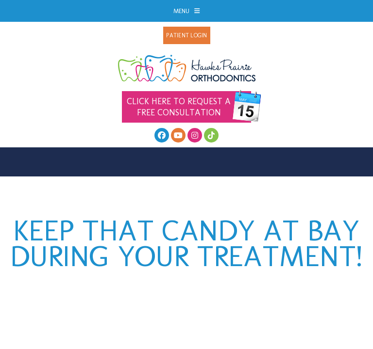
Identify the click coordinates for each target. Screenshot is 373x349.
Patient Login (186, 35)
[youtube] (178, 135)
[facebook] (161, 135)
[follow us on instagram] (194, 135)
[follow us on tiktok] (211, 135)
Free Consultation (189, 107)
